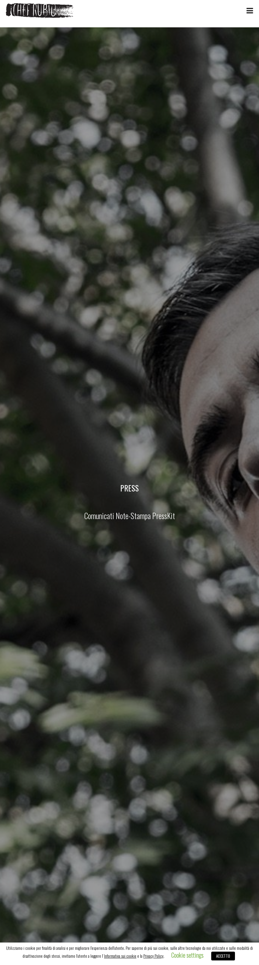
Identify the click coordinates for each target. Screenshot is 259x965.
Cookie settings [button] (187, 955)
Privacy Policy (153, 956)
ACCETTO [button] (223, 956)
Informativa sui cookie (120, 956)
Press (129, 487)
